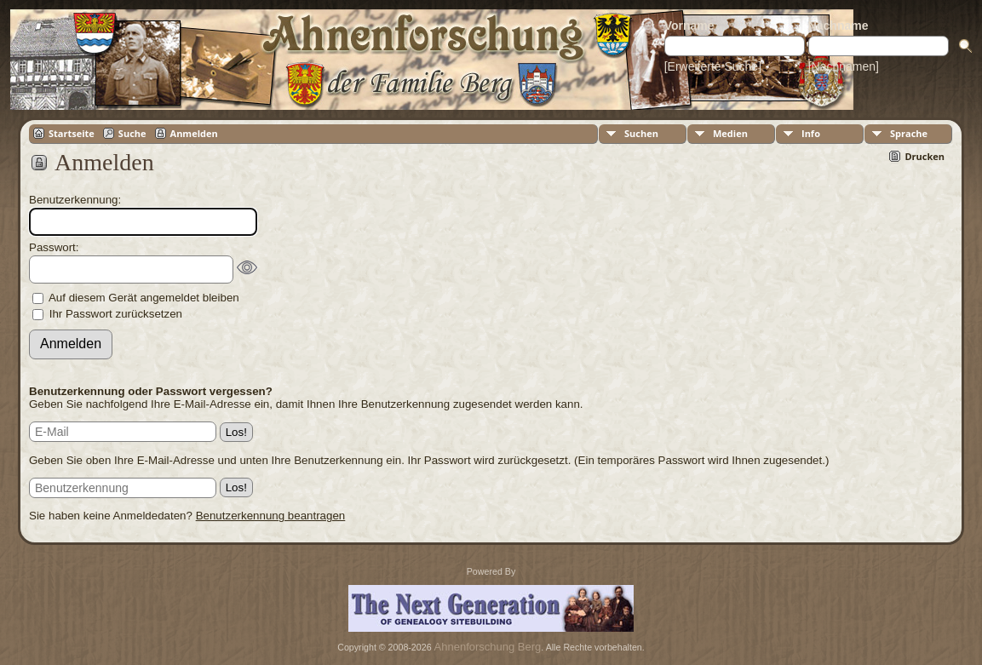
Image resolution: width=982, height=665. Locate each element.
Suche (132, 133)
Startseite (72, 133)
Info (810, 133)
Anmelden (194, 133)
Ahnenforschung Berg (488, 646)
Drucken (924, 156)
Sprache (908, 133)
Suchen (641, 133)
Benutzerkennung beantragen (271, 515)
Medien (730, 133)
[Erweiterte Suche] (712, 66)
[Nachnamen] (843, 66)
